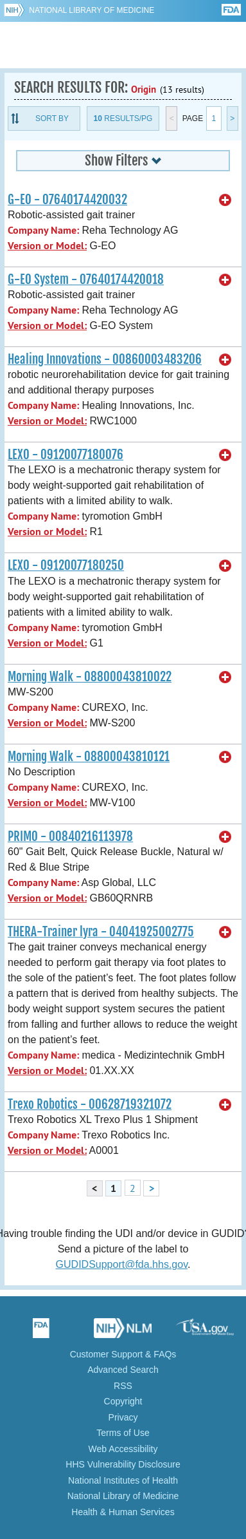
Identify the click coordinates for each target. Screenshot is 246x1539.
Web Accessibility (123, 1449)
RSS (123, 1386)
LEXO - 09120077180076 (65, 454)
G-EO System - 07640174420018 (86, 279)
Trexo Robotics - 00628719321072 (89, 1104)
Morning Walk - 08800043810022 (89, 677)
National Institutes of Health (123, 1480)
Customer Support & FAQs (123, 1354)
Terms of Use (122, 1433)
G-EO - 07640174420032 (67, 199)
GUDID (123, 45)
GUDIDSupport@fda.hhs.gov (122, 1264)
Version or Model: (47, 245)
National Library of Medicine (91, 10)
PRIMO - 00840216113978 (70, 836)
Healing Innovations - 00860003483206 (105, 359)
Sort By (52, 118)
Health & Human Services (122, 1512)
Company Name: (43, 230)
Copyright (123, 1401)
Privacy (123, 1417)
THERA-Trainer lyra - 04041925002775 (101, 931)
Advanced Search (123, 1369)
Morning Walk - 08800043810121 (89, 756)
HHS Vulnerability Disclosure (123, 1464)
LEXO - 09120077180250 (66, 565)
